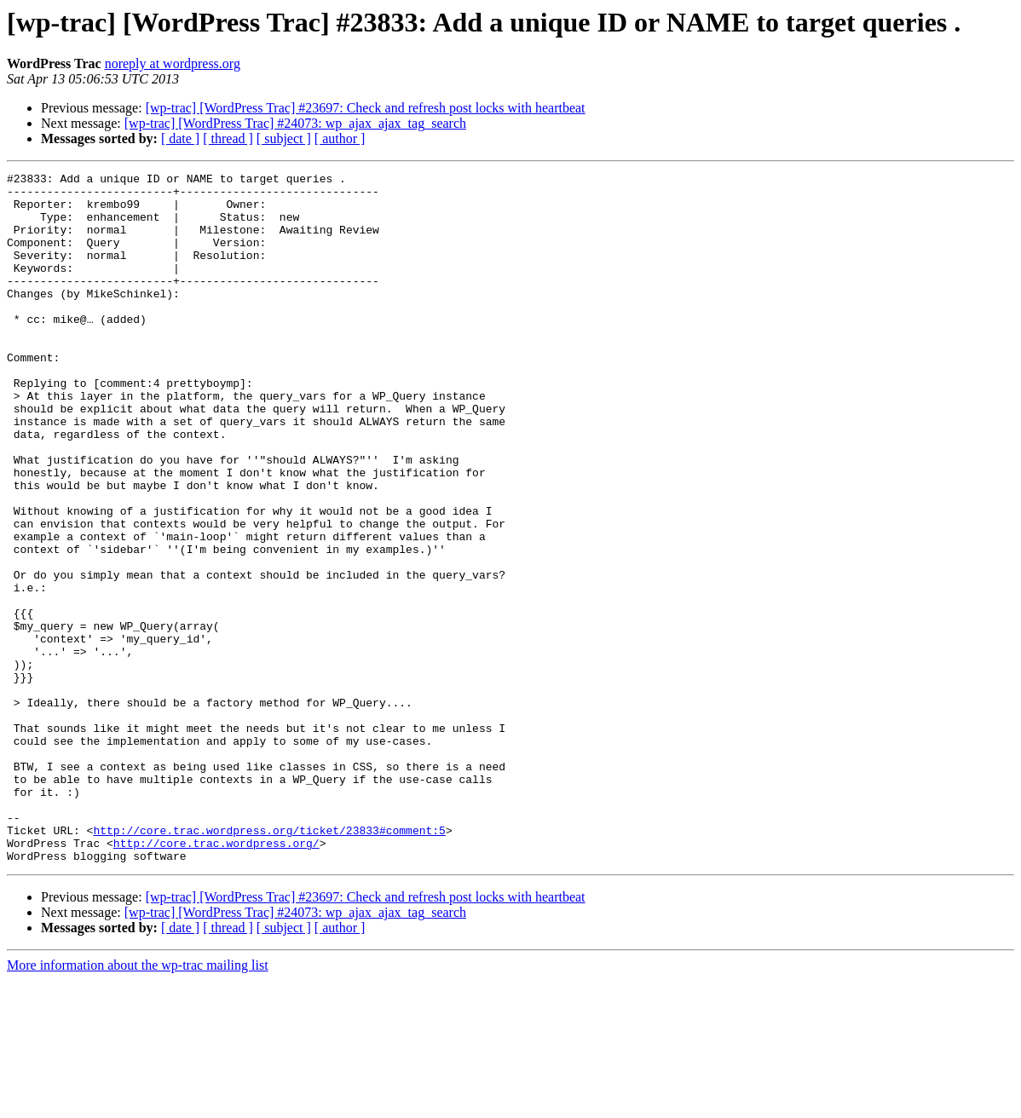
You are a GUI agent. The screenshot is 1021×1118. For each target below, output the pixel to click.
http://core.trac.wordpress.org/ (216, 978)
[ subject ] (284, 138)
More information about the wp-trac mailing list (137, 1103)
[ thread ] (228, 138)
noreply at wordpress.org (172, 63)
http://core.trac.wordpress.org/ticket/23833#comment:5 (269, 963)
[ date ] (180, 138)
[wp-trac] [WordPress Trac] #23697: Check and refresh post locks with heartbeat (365, 108)
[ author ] (340, 138)
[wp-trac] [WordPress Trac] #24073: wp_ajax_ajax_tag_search (295, 123)
